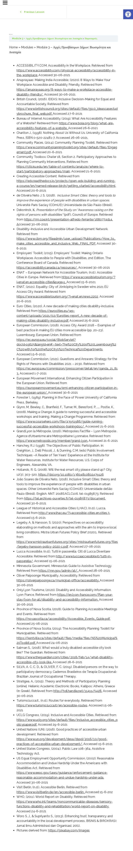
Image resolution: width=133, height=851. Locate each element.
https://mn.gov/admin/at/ (58, 570)
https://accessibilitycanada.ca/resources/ (47, 267)
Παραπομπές (91, 38)
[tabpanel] (63, 439)
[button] (128, 14)
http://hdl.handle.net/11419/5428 (77, 691)
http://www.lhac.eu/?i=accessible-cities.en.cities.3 (74, 513)
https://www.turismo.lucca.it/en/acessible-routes (52, 705)
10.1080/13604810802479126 (82, 474)
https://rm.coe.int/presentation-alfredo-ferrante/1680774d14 (68, 219)
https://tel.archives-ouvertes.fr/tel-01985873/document (64, 498)
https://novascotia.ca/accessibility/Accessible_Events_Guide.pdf (63, 619)
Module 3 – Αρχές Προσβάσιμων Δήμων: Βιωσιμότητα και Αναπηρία (47, 38)
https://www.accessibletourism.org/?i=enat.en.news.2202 (57, 296)
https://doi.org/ (49, 474)
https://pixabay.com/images (69, 830)
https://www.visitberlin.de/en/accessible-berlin (50, 792)
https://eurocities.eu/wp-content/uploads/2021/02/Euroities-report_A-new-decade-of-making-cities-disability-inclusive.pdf (62, 315)
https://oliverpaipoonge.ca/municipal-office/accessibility (57, 580)
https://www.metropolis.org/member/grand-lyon (52, 441)
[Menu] (5, 3)
